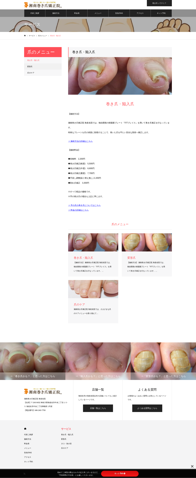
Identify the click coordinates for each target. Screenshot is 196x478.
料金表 (77, 14)
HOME (25, 429)
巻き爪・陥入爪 (33, 61)
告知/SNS (119, 14)
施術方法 (55, 14)
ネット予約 (161, 14)
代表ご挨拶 (34, 14)
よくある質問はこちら (147, 409)
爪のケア (30, 73)
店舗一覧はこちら (98, 409)
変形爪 (29, 67)
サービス (66, 429)
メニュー (98, 14)
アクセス (140, 14)
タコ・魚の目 (66, 444)
